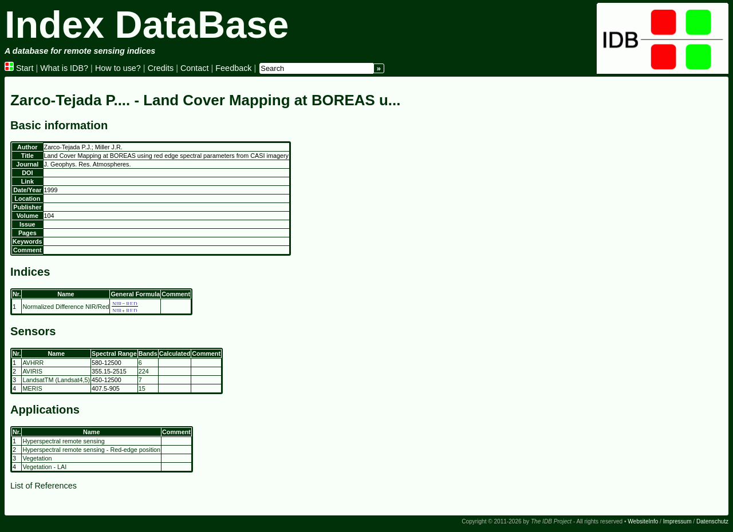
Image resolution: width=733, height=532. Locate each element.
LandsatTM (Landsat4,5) (56, 379)
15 (142, 388)
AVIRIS (32, 371)
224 (144, 371)
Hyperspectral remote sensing (63, 441)
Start (19, 68)
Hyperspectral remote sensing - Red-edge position (91, 449)
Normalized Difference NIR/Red (65, 306)
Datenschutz (712, 521)
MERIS (32, 388)
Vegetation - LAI (44, 466)
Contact (194, 68)
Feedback (233, 68)
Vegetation (37, 458)
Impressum (677, 521)
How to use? (118, 68)
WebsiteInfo (643, 521)
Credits (161, 68)
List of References (43, 485)
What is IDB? (64, 68)
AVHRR (33, 362)
